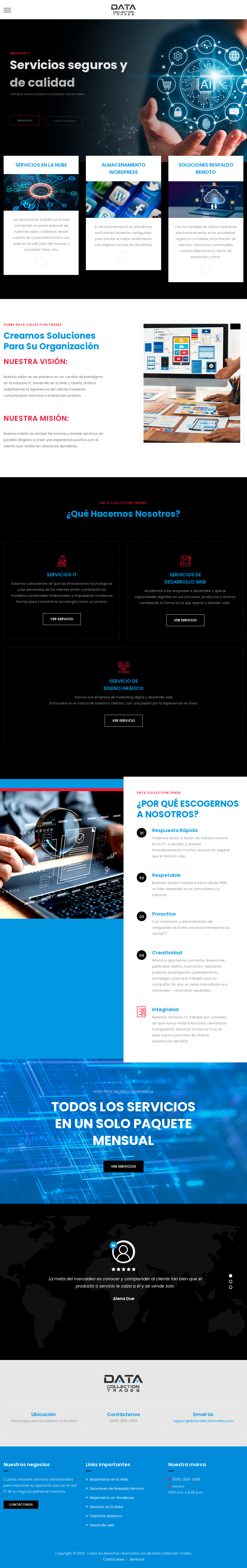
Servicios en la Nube (106, 1506)
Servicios (137, 1559)
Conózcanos (113, 1559)
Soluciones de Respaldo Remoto (117, 1488)
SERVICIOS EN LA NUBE (41, 165)
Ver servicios (123, 1166)
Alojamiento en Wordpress (112, 1497)
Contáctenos (21, 1505)
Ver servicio (61, 619)
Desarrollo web (102, 1525)
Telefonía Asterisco (106, 1516)
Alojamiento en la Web (109, 1479)
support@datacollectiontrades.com (203, 1420)
